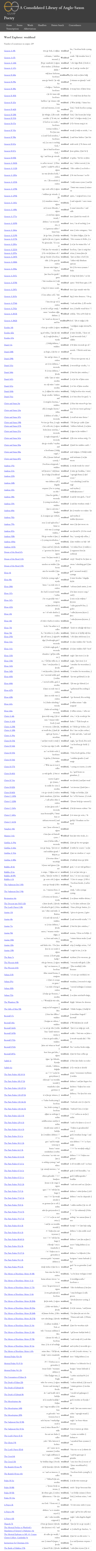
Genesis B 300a (10, 88)
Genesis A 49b (9, 50)
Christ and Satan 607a (12, 458)
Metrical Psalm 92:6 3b (13, 1356)
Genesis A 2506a (10, 269)
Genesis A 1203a (10, 175)
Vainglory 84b (9, 829)
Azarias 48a (8, 919)
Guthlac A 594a (10, 842)
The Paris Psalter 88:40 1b (14, 1239)
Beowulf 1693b (10, 1033)
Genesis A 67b (9, 57)
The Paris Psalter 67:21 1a (14, 1177)
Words (30, 25)
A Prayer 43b (9, 1518)
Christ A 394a (9, 735)
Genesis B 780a (10, 137)
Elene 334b (8, 661)
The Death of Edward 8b (14, 1394)
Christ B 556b (9, 759)
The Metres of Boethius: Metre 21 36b (19, 1332)
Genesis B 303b (10, 95)
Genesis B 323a (10, 102)
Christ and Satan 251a (12, 431)
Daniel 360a (8, 372)
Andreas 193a (9, 465)
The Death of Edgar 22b (13, 1382)
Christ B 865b (9, 792)
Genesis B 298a (10, 82)
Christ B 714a (9, 780)
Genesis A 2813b (10, 313)
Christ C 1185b (10, 796)
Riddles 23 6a (9, 872)
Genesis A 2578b (10, 282)
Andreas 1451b (10, 547)
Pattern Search (57, 25)
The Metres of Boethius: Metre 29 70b (19, 1339)
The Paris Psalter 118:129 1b (15, 1088)
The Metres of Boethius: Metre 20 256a (19, 1308)
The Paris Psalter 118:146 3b (15, 1109)
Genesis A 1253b (10, 182)
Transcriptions (12, 28)
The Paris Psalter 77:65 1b (14, 1198)
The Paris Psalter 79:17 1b (14, 1218)
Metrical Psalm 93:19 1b (13, 1363)
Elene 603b (8, 676)
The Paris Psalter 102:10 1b (14, 1074)
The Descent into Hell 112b (15, 903)
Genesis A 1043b (10, 163)
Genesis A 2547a (10, 275)
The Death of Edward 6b (14, 1387)
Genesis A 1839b (10, 223)
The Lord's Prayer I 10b (13, 907)
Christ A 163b (9, 721)
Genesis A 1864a (10, 230)
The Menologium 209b (13, 1415)
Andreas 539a (9, 503)
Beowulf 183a (9, 1022)
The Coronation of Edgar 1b (15, 1377)
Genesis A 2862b (10, 320)
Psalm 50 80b (9, 1487)
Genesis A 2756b (10, 303)
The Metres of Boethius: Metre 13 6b (19, 1294)
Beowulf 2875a (9, 1054)
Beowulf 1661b (10, 1028)
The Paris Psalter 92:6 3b (13, 1246)
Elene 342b (8, 671)
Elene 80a (8, 579)
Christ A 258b (9, 726)
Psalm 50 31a (9, 1480)
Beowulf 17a (9, 1016)
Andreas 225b (9, 476)
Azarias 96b (8, 933)
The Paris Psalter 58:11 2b (14, 1143)
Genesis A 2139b (10, 235)
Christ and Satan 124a (12, 410)
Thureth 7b (8, 1524)
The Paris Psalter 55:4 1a (13, 1136)
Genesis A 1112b (10, 168)
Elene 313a (8, 648)
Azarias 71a (8, 926)
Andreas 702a (9, 517)
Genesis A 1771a (10, 216)
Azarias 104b (9, 940)
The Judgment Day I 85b (14, 884)
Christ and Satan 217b (12, 426)
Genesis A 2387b (10, 256)
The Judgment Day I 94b (14, 891)
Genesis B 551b (10, 118)
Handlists (42, 25)
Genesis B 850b (10, 158)
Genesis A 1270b (10, 189)
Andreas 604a (9, 510)
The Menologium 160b (13, 1408)
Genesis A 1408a (10, 209)
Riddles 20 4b (9, 867)
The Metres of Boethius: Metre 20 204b (19, 1301)
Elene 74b (8, 633)
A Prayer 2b (8, 1505)
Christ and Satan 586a (12, 452)
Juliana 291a (8, 981)
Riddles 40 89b (10, 875)
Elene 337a (8, 593)
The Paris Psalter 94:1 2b (13, 1260)
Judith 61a (8, 1067)
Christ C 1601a (10, 815)
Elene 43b (8, 614)
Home (9, 25)
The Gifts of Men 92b (12, 1009)
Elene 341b (8, 666)
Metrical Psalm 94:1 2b (13, 1370)
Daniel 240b (8, 351)
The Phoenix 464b (11, 962)
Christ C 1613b (10, 822)
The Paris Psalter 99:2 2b (13, 1267)
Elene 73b (8, 627)
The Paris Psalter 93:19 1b (14, 1253)
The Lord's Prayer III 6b (13, 1449)
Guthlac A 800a (10, 860)
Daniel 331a (8, 365)
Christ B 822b (9, 787)
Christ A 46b (9, 716)
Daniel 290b (8, 358)
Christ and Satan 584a (12, 445)
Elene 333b (8, 655)
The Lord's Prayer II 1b (13, 1435)
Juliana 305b (9, 988)
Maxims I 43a (9, 835)
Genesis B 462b (10, 109)
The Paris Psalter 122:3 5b (14, 1115)
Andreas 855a (9, 531)
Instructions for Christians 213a (16, 1543)
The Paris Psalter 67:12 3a (14, 1163)
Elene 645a (8, 704)
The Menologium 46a (12, 1401)
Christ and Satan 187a (12, 417)
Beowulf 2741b (10, 1047)
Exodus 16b (8, 327)
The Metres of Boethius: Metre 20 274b (19, 1318)
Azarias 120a (9, 945)
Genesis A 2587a (10, 289)
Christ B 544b (9, 746)
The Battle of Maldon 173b (14, 1548)
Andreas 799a (9, 524)
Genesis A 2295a (10, 253)
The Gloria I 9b (10, 1442)
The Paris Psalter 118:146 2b (15, 1102)
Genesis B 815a (10, 144)
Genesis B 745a (10, 130)
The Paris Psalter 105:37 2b (14, 1081)
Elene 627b (8, 690)
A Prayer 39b (9, 1511)
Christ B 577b (9, 766)
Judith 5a (7, 1060)
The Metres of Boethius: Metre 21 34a (19, 1325)
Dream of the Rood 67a (13, 552)
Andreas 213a (9, 471)
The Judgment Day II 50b (14, 1422)
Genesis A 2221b (10, 249)
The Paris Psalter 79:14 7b (14, 1212)
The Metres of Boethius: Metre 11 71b (19, 1287)
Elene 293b (8, 636)
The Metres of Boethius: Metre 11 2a (18, 1280)
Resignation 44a (10, 898)
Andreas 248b (9, 483)
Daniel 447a (8, 379)
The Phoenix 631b (11, 967)
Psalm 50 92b (9, 1492)
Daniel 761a (8, 396)
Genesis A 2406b (10, 262)
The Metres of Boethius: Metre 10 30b (19, 1273)
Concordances (75, 25)
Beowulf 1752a (9, 1040)
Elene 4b (7, 572)
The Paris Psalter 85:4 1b (13, 1232)
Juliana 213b (9, 974)
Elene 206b (8, 586)
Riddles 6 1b (9, 879)
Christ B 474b (9, 740)
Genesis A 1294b (10, 196)
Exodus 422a (9, 332)
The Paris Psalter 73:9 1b (13, 1191)
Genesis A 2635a (10, 296)
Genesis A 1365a (10, 202)
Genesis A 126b (10, 63)
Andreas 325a (9, 490)
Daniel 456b (8, 391)
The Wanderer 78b (11, 1002)
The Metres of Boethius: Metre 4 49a (18, 1351)
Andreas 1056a (9, 541)
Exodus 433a (9, 338)
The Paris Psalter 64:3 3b (13, 1150)
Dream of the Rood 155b (14, 566)
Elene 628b (8, 697)
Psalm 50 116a (9, 1498)
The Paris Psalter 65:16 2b (14, 1157)
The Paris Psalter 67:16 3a (14, 1170)
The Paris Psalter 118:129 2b (15, 1095)
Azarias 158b (9, 950)
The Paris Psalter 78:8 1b (13, 1205)
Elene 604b (8, 683)
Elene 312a (8, 642)
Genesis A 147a (10, 68)
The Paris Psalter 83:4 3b (13, 1225)
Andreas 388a (9, 496)
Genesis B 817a (10, 151)
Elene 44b (8, 621)
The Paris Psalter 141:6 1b (14, 1129)
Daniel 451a (8, 386)
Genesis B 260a (10, 75)
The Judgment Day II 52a (14, 1429)
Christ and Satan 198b (12, 422)
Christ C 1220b (10, 801)
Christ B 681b (9, 773)
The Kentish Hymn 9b (13, 1467)
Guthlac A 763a (10, 853)
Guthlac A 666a (10, 848)
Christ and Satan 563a (12, 438)
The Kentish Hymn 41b (13, 1473)
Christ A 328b (9, 730)
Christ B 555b (9, 753)
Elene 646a (8, 711)
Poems (19, 25)
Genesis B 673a (10, 123)
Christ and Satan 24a (12, 403)
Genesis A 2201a (10, 244)
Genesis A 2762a (10, 308)
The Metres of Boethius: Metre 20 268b (19, 1313)
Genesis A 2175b (10, 239)
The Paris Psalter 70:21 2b (14, 1184)
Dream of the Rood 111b (14, 559)
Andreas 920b (9, 536)
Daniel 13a (8, 345)
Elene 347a (8, 600)
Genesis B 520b (10, 114)
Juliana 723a (8, 995)
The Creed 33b (10, 1461)
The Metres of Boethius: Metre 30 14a (19, 1346)
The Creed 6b (9, 1456)
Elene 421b (8, 607)
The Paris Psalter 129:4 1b (14, 1122)
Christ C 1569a (10, 808)
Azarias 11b (8, 912)
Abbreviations (30, 28)
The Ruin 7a (9, 957)
